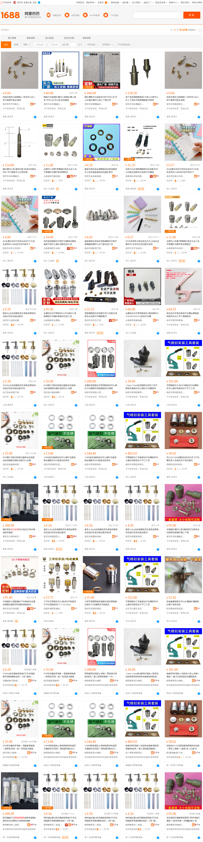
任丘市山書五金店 (134, 608)
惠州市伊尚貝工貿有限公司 (94, 320)
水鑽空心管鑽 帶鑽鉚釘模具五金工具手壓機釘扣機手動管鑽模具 (60, 170)
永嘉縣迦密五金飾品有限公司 (53, 248)
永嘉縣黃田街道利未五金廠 (175, 248)
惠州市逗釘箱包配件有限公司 (12, 608)
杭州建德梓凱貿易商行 (175, 608)
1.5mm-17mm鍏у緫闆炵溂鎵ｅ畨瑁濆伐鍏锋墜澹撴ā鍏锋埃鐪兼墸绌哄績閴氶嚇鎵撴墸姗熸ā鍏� (142, 675)
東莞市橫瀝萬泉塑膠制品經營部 (135, 536)
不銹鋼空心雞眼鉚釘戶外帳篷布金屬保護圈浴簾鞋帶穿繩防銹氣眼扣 (19, 603)
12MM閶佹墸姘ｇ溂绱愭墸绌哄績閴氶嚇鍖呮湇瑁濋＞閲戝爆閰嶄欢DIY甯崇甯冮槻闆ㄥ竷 (60, 747)
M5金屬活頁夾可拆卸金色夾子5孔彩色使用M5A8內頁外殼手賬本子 (182, 170)
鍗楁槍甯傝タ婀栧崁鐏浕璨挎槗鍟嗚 (94, 680)
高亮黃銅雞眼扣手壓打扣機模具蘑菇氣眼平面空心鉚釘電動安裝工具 (60, 242)
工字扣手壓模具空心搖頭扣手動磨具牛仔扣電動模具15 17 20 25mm (60, 603)
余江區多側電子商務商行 (12, 392)
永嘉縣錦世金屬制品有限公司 (53, 320)
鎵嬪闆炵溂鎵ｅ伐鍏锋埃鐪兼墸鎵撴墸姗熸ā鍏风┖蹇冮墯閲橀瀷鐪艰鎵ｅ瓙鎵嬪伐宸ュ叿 (142, 747)
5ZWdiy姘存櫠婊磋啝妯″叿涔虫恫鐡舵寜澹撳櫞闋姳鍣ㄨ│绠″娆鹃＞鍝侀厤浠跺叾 (19, 675)
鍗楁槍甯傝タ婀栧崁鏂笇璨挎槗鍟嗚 (94, 753)
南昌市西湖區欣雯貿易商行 (53, 464)
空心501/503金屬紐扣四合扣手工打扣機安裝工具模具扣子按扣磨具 (182, 459)
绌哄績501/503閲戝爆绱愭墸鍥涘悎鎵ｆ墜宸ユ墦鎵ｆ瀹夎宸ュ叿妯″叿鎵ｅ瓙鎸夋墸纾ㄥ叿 (182, 747)
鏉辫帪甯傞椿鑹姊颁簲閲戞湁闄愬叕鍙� (175, 825)
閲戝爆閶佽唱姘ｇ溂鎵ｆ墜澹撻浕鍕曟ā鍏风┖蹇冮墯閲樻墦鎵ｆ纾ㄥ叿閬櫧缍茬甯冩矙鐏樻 (101, 675)
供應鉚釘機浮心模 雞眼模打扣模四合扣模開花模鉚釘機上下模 (182, 531)
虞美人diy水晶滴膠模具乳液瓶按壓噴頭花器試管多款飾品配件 (60, 531)
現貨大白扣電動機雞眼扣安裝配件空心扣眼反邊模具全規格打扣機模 (142, 170)
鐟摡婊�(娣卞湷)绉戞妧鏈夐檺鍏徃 (175, 753)
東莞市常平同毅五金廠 (12, 104)
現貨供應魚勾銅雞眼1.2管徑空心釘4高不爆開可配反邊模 (19, 98)
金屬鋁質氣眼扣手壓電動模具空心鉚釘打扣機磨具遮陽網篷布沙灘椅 (101, 387)
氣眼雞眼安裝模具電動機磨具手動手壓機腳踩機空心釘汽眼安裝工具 (101, 242)
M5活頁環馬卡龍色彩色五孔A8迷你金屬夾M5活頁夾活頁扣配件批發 (142, 242)
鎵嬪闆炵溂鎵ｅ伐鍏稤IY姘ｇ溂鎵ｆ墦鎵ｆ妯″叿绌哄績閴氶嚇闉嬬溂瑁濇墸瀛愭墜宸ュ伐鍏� (183, 675)
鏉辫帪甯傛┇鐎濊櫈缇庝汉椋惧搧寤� (53, 825)
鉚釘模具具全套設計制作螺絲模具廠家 (19, 531)
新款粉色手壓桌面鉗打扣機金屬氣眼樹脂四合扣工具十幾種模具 (182, 314)
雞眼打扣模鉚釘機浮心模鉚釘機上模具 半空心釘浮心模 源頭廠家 (60, 98)
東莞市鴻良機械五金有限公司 (135, 104)
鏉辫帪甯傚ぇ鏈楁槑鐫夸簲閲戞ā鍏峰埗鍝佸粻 (12, 825)
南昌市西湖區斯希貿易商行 (94, 464)
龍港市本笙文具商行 (12, 248)
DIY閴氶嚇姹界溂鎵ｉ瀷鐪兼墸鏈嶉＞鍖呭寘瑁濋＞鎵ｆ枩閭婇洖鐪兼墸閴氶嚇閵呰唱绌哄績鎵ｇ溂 (60, 675)
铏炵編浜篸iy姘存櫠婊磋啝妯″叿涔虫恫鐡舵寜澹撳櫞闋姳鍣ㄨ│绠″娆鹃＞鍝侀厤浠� (60, 819)
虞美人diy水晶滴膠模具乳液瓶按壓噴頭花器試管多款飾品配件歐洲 (101, 531)
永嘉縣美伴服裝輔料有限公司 (53, 176)
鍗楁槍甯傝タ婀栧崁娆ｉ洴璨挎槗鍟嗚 (53, 753)
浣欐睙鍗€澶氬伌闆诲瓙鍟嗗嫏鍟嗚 (12, 680)
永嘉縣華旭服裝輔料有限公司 (135, 320)
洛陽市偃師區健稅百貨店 (53, 608)
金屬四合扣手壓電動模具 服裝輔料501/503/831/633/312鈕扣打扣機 (142, 314)
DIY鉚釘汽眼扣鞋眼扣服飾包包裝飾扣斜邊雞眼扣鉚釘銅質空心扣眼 (60, 387)
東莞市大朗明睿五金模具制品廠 (12, 536)
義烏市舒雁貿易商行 (135, 464)
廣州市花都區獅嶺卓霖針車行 (94, 608)
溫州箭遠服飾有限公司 (12, 464)
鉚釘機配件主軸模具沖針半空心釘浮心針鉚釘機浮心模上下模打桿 (101, 98)
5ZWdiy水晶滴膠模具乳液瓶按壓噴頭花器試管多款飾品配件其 (19, 387)
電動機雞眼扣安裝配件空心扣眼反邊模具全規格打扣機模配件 (101, 314)
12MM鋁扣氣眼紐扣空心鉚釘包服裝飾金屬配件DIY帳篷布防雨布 (60, 459)
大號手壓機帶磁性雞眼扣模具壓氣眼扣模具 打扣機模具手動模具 (101, 603)
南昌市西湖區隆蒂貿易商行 (135, 392)
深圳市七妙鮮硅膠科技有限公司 (12, 320)
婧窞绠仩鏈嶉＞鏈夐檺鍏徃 (12, 753)
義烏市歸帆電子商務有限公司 (94, 248)
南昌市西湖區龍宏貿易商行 (175, 392)
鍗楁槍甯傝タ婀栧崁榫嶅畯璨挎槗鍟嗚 (175, 680)
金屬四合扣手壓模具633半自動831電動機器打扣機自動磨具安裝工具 (60, 314)
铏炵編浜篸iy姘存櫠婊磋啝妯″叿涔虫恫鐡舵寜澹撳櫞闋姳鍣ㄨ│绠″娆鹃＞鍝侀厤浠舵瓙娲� (101, 819)
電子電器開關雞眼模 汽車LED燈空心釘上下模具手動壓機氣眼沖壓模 (142, 98)
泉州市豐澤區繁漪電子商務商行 (175, 320)
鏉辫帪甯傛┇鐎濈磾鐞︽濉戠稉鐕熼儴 (94, 825)
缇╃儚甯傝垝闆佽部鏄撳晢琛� (135, 753)
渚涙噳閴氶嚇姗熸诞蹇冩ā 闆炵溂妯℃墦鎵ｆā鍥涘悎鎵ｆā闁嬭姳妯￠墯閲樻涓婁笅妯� (183, 819)
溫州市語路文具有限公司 (175, 176)
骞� (34, 680)
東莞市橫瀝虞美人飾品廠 (53, 536)
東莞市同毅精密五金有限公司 (175, 104)
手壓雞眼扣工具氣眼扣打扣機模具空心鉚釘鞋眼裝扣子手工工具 (142, 459)
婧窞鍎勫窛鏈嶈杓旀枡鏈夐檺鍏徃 (53, 680)
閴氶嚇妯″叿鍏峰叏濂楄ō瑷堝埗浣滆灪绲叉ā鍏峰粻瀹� (19, 819)
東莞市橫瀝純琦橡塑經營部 (94, 536)
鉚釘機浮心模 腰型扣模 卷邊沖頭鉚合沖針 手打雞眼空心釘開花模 (19, 170)
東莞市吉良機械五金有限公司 (53, 104)
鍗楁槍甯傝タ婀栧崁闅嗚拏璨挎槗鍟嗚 (135, 680)
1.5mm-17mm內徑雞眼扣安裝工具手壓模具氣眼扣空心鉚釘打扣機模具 (141, 387)
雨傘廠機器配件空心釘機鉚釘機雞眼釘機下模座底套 (182, 603)
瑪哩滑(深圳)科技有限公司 (175, 464)
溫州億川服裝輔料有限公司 (53, 392)
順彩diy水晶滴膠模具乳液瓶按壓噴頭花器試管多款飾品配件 (19, 314)
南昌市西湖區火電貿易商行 (94, 392)
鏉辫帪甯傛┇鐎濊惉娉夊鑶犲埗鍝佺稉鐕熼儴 (135, 825)
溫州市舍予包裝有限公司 (135, 248)
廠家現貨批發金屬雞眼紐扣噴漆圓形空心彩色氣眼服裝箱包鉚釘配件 (101, 170)
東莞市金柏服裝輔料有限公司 (94, 176)
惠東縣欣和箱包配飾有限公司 (135, 176)
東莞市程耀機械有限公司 (94, 104)
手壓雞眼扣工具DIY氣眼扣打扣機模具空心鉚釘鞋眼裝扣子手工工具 (182, 387)
